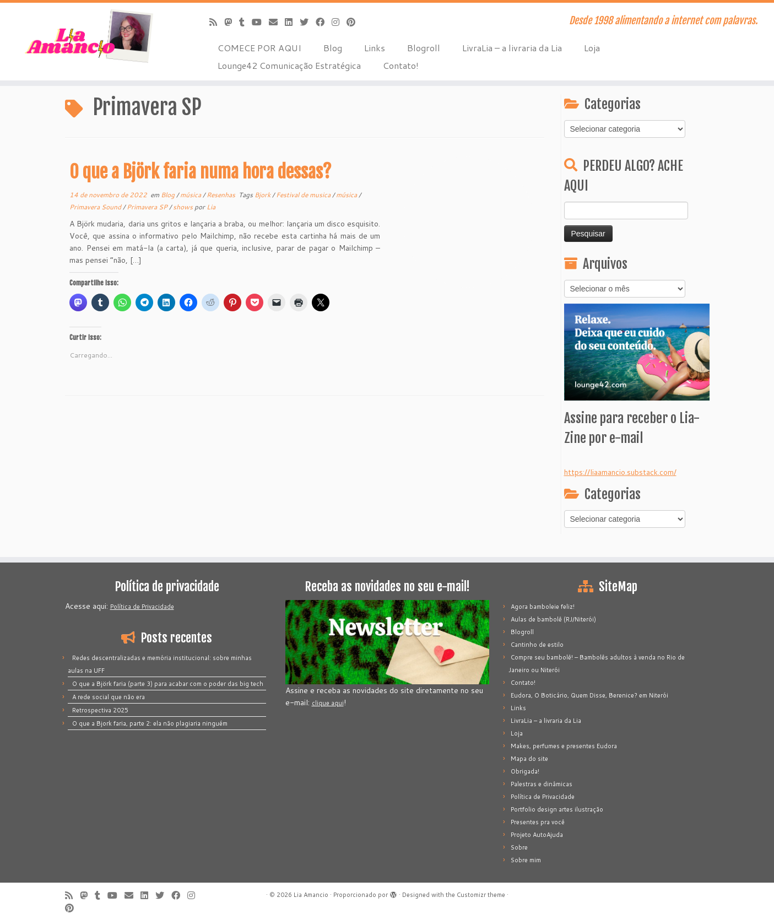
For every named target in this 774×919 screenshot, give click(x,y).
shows (183, 207)
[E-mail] (277, 21)
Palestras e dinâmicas (541, 784)
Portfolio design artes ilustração (557, 809)
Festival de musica (304, 194)
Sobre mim (526, 860)
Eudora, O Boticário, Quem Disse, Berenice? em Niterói (589, 695)
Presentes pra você (538, 822)
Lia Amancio (311, 894)
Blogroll (423, 47)
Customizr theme (481, 894)
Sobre (519, 847)
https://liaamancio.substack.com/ (620, 472)
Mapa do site (529, 758)
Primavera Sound (96, 207)
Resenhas (222, 194)
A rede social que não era (108, 697)
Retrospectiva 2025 (100, 710)
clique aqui (328, 703)
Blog (332, 47)
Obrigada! (525, 771)
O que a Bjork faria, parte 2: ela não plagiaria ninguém (150, 723)
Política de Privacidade (142, 606)
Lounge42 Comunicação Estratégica (289, 65)
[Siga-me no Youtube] (260, 21)
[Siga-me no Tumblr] (245, 21)
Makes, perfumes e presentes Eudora (564, 746)
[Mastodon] (231, 21)
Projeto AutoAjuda (537, 834)
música (191, 194)
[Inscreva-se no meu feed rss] (216, 21)
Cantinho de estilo (537, 644)
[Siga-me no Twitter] (308, 21)
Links (374, 47)
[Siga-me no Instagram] (339, 21)
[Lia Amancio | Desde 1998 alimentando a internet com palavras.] (89, 35)
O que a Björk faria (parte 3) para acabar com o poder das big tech (167, 683)
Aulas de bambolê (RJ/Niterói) (553, 619)
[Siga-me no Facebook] (324, 21)
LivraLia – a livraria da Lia (512, 47)
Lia (211, 207)
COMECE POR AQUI (259, 47)
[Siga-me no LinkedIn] (292, 21)
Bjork (263, 194)
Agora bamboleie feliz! (543, 606)
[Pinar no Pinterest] (354, 21)
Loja (592, 47)
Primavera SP (148, 207)
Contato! (401, 65)
